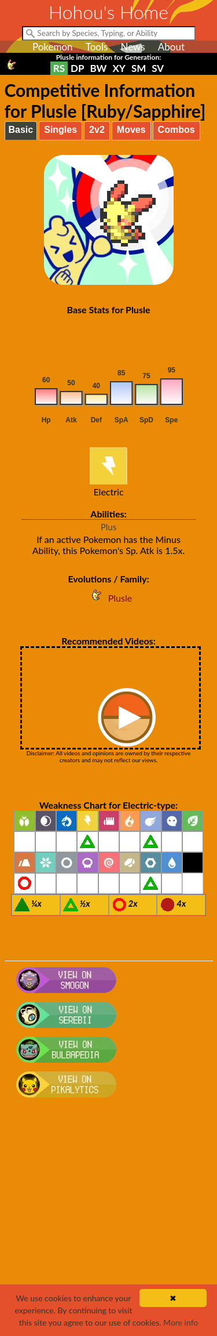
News (132, 47)
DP (77, 68)
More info (180, 1322)
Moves (131, 130)
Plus (108, 527)
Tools (97, 47)
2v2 (97, 130)
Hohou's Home (108, 12)
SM (138, 68)
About (171, 47)
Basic (21, 130)
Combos (176, 130)
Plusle (108, 597)
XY (118, 68)
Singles (60, 130)
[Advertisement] (108, 1222)
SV (158, 68)
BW (98, 68)
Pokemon (52, 47)
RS (59, 68)
